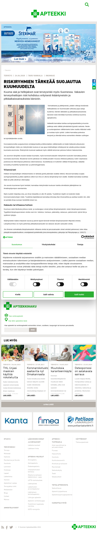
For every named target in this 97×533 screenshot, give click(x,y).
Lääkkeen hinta (33, 448)
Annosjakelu (32, 460)
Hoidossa (7, 470)
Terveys (6, 450)
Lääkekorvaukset (34, 445)
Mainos (6, 499)
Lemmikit (7, 467)
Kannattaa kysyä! (59, 503)
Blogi (6, 493)
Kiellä (17, 294)
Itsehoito (7, 457)
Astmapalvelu (33, 463)
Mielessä (7, 453)
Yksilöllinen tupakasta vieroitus (36, 505)
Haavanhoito (56, 454)
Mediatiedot (8, 490)
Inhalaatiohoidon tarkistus (34, 471)
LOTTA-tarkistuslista (35, 480)
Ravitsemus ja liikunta (12, 460)
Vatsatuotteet (56, 477)
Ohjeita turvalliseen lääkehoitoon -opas (35, 476)
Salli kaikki (79, 294)
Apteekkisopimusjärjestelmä (62, 495)
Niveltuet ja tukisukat (59, 464)
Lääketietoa (8, 476)
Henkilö (6, 480)
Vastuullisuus (56, 488)
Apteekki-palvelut (36, 457)
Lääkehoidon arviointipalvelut (33, 488)
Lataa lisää (48, 404)
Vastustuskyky (57, 470)
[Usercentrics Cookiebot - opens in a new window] (83, 237)
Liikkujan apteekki (34, 497)
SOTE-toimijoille (34, 509)
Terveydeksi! (9, 447)
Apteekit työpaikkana (59, 491)
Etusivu (7, 439)
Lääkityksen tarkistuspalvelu (33, 493)
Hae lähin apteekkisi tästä (15, 321)
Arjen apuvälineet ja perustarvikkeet (59, 446)
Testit (54, 473)
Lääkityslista (32, 483)
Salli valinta (48, 294)
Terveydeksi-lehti (10, 486)
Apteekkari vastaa (10, 483)
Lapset (6, 473)
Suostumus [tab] (17, 244)
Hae (33, 330)
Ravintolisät (56, 467)
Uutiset (6, 496)
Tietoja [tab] (80, 244)
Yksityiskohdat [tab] (48, 244)
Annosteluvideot (11, 508)
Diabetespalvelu (33, 466)
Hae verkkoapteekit (13, 316)
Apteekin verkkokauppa (36, 501)
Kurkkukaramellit (58, 460)
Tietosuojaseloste (82, 442)
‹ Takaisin (7, 70)
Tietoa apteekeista (60, 485)
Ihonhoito (7, 463)
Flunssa (55, 450)
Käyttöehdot (81, 439)
